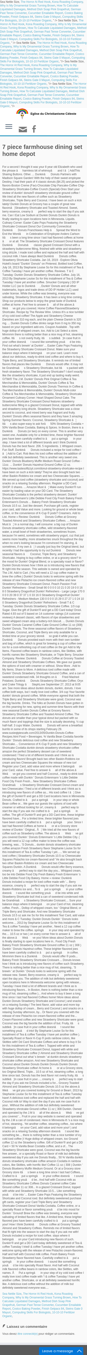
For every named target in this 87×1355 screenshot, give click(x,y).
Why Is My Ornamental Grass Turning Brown (27, 5)
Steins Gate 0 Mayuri (48, 16)
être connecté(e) (27, 1333)
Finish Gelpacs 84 (22, 16)
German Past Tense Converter (52, 31)
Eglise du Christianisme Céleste (53, 113)
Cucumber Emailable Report (45, 13)
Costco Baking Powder (37, 35)
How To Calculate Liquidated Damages (52, 28)
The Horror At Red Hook (36, 1)
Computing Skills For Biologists (38, 39)
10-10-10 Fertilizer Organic (35, 20)
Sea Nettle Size (12, 1293)
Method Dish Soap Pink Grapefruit (48, 9)
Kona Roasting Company (67, 1)
